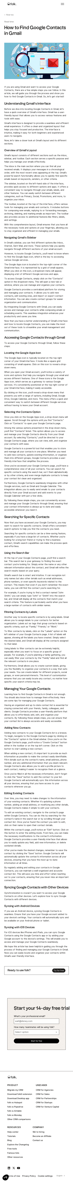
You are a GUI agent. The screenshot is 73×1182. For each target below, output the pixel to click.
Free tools (12, 1148)
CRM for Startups (44, 1102)
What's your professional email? (29, 1016)
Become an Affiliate (42, 1136)
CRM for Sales (43, 1094)
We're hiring (38, 1132)
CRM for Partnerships (46, 1098)
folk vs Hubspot (14, 1102)
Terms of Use (13, 1176)
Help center (13, 1132)
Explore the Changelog (18, 1144)
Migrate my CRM (15, 1090)
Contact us (38, 1140)
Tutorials (11, 1136)
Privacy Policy (29, 1176)
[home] (11, 4)
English (59, 1176)
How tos (10, 15)
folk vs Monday (14, 1115)
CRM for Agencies (44, 1090)
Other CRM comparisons (19, 1119)
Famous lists (13, 1153)
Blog (9, 1140)
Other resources (15, 1157)
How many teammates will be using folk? (34, 1027)
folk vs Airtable (14, 1111)
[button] (5, 1177)
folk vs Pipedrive (15, 1106)
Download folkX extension (19, 1094)
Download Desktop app (18, 1098)
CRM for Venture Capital (47, 1106)
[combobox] (60, 1176)
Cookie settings (45, 1176)
